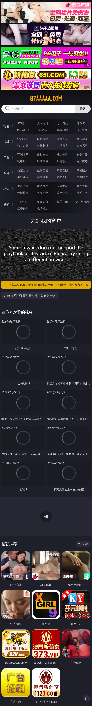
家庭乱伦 (42, 186)
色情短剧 (42, 208)
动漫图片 (82, 170)
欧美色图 (62, 170)
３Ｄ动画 (82, 139)
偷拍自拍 (42, 154)
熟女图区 (62, 177)
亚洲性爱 (22, 154)
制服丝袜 (22, 161)
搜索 (83, 108)
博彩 (6, 126)
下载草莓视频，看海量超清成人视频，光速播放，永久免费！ (48, 284)
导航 (6, 204)
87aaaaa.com (46, 99)
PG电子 (22, 123)
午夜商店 (42, 202)
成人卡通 (62, 154)
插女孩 (23, 202)
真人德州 (42, 123)
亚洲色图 (42, 170)
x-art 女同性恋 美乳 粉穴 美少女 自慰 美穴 (30, 295)
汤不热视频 (82, 202)
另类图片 (82, 177)
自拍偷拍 (42, 139)
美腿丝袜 (22, 177)
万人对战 (62, 123)
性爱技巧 (82, 193)
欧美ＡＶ (62, 139)
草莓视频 (62, 202)
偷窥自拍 (22, 170)
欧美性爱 (82, 154)
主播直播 (62, 145)
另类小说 (42, 193)
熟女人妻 (22, 145)
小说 (6, 189)
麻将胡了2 (22, 130)
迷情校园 (22, 193)
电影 (6, 157)
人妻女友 (62, 186)
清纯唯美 (42, 177)
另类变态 (82, 161)
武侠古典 (82, 186)
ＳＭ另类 (82, 145)
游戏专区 (82, 123)
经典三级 (42, 161)
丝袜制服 (42, 145)
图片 (6, 173)
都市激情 (22, 186)
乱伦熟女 (62, 161)
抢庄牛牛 (82, 130)
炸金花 (42, 130)
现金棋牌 (62, 130)
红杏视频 (22, 208)
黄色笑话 (62, 193)
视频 (6, 142)
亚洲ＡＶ (22, 139)
